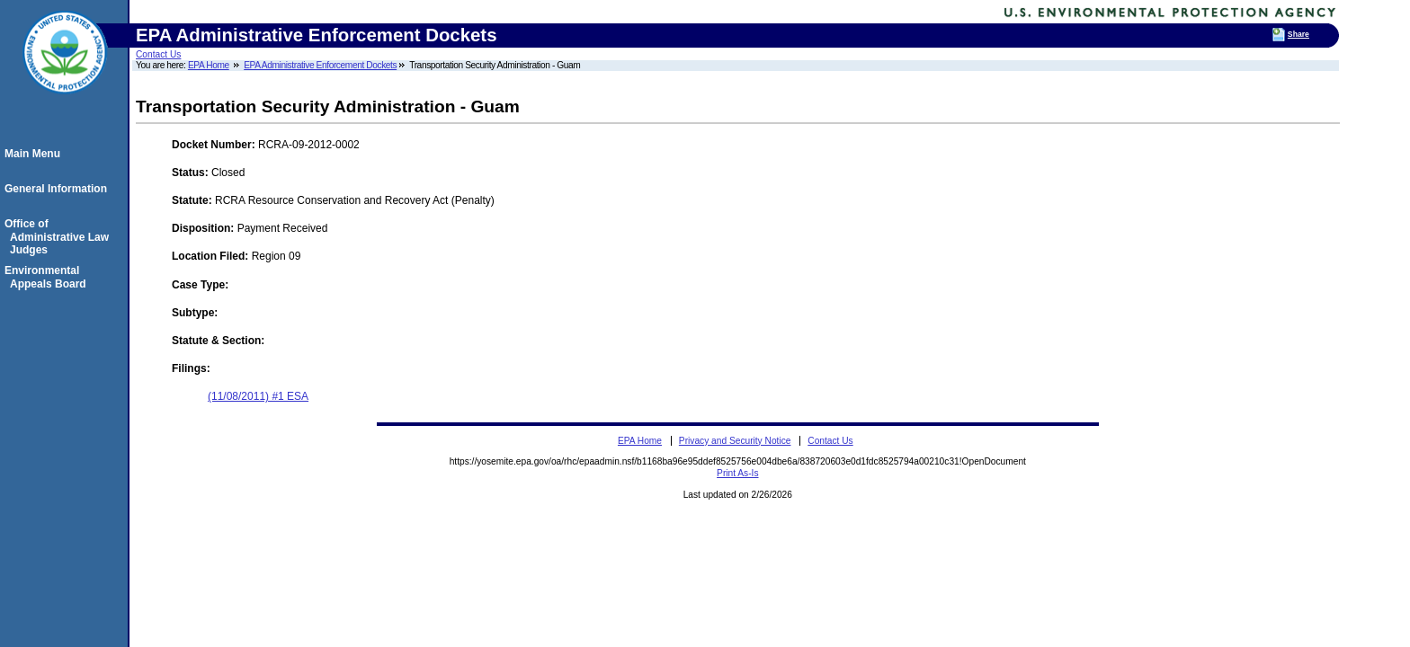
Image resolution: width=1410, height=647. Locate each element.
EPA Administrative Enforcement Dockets (320, 65)
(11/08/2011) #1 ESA (258, 396)
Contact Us (158, 54)
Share (1298, 34)
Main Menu (35, 153)
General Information (58, 188)
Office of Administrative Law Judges (59, 236)
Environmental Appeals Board (48, 276)
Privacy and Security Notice (735, 441)
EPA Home (208, 65)
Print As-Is (737, 473)
